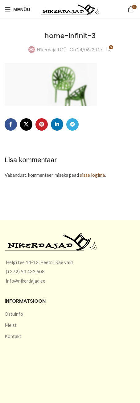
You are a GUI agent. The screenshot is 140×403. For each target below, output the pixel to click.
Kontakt (13, 336)
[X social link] (26, 124)
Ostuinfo (14, 314)
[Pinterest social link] (41, 124)
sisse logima (92, 175)
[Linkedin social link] (57, 124)
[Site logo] (70, 8)
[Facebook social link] (11, 124)
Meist (11, 325)
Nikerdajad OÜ (52, 49)
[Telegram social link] (72, 124)
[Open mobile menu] (17, 9)
